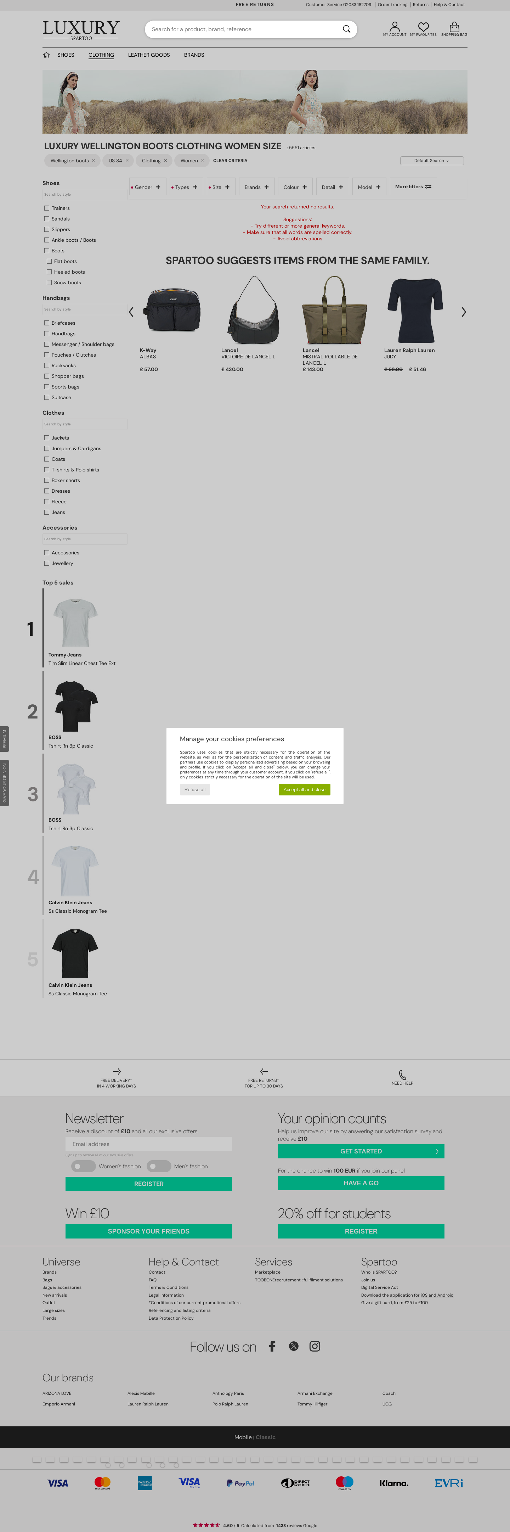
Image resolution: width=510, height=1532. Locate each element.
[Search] (347, 29)
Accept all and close (305, 789)
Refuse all (195, 789)
